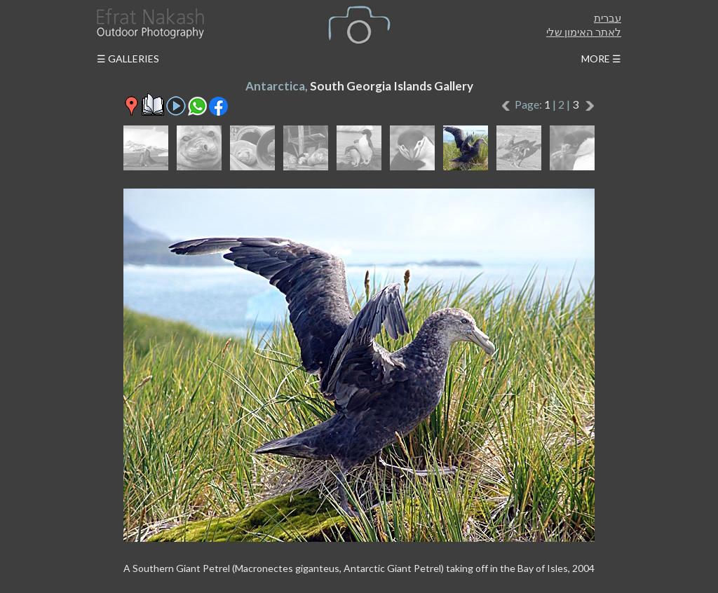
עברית (607, 17)
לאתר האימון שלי (583, 31)
